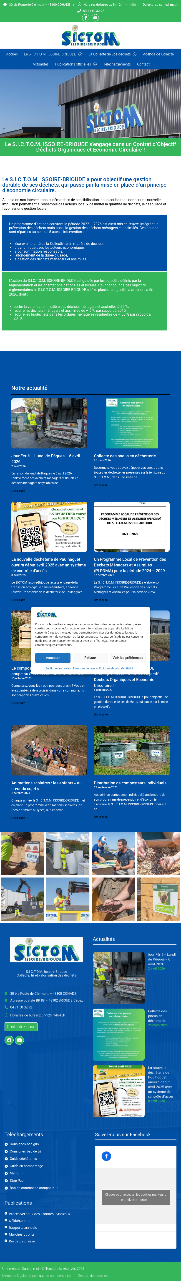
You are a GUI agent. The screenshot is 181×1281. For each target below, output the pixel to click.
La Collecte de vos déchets (112, 54)
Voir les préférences (128, 658)
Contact (143, 64)
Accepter (53, 658)
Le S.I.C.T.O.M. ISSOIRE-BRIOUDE (53, 54)
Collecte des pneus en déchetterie (125, 455)
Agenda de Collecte (158, 54)
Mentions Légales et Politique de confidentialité (103, 668)
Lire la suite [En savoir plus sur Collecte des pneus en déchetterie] (101, 485)
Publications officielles (76, 64)
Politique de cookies (58, 668)
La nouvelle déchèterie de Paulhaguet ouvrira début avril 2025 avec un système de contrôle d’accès (48, 565)
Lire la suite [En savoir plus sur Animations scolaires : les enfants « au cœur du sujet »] (18, 818)
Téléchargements (117, 64)
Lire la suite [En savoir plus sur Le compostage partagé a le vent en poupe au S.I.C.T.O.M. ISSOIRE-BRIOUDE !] (18, 703)
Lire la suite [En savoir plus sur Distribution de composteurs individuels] (101, 817)
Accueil (12, 54)
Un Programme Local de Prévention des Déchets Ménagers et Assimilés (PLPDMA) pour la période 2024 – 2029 (130, 565)
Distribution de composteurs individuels (130, 783)
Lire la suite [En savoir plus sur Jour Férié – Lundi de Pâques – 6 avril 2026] (18, 490)
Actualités (41, 64)
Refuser (90, 658)
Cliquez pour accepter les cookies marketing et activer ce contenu (135, 1197)
